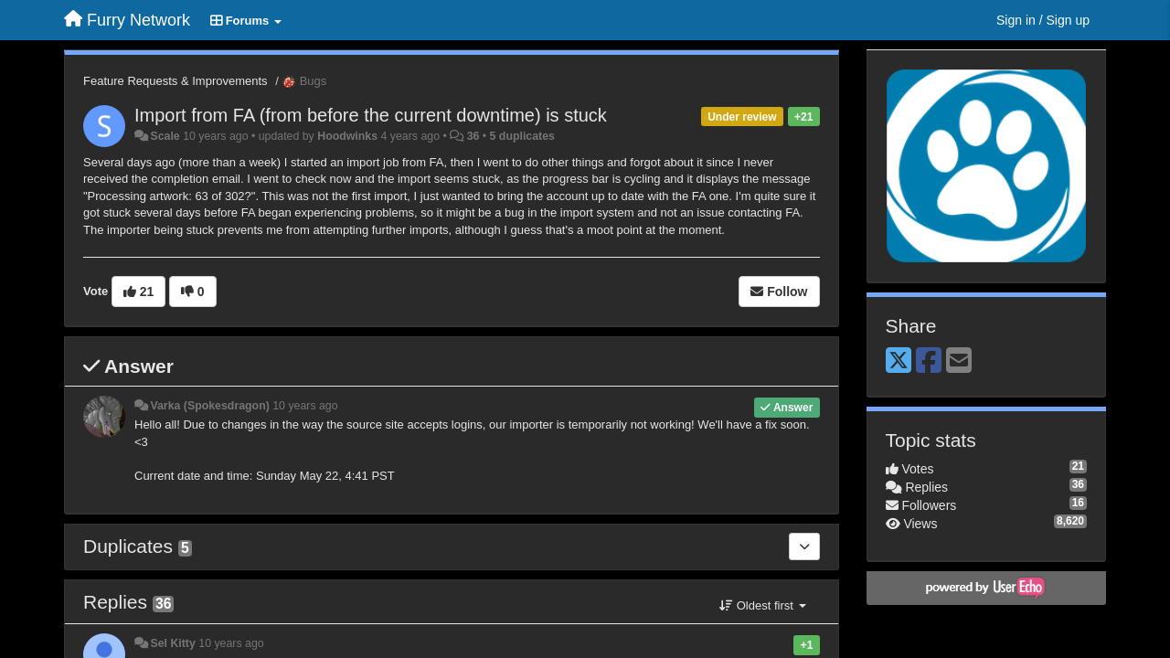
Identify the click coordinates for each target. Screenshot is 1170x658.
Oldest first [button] (762, 605)
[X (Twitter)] (898, 361)
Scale (164, 136)
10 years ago (304, 405)
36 (473, 136)
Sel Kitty (172, 643)
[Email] (959, 361)
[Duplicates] (804, 546)
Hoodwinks (347, 136)
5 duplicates (522, 136)
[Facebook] (928, 361)
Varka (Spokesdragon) (209, 405)
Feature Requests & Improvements (175, 81)
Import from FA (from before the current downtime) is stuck (370, 115)
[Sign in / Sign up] (1043, 20)
